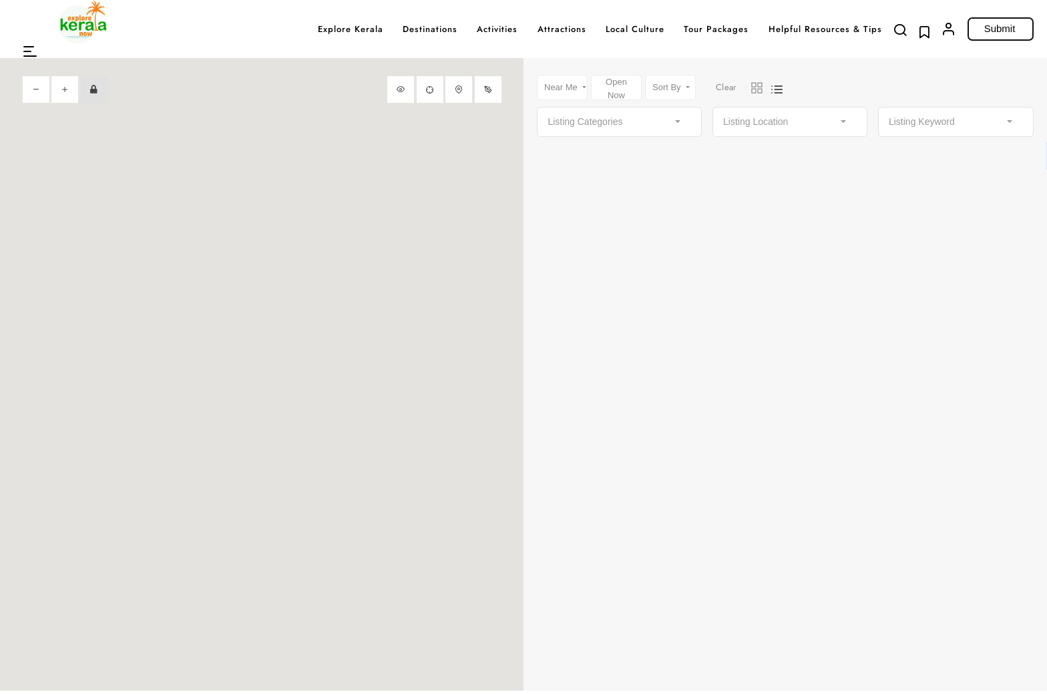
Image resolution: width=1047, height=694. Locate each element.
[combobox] (619, 122)
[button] (30, 51)
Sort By (667, 87)
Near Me (562, 87)
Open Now (616, 88)
